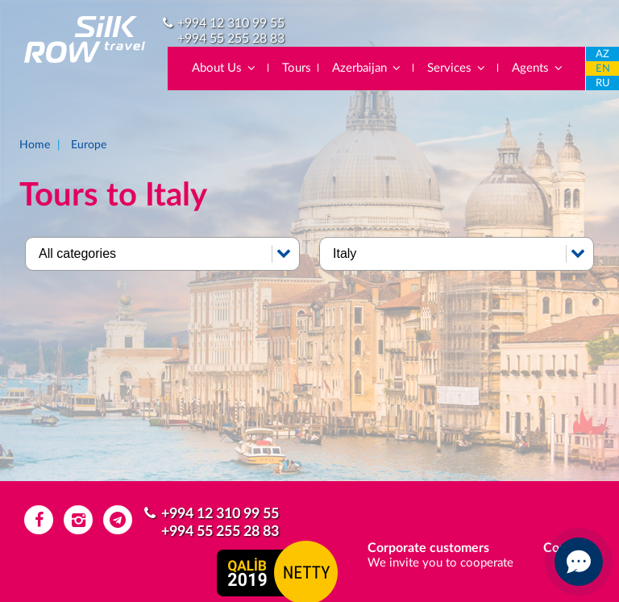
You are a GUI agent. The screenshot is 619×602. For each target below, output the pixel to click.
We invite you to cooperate (440, 563)
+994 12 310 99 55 (231, 23)
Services (457, 68)
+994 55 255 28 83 (231, 38)
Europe (88, 145)
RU (603, 83)
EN (603, 69)
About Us (224, 68)
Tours (296, 68)
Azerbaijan (367, 68)
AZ (602, 54)
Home (34, 145)
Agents (538, 68)
